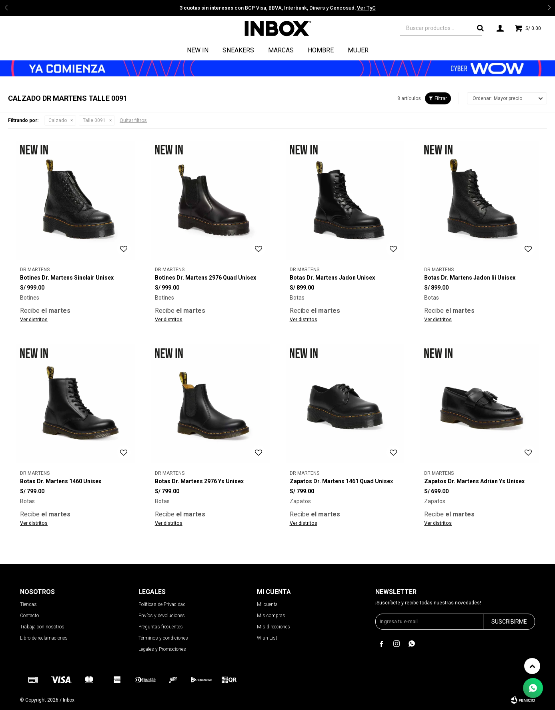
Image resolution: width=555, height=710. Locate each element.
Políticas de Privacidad (162, 604)
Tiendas (28, 604)
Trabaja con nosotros (42, 627)
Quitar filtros (133, 120)
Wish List (267, 638)
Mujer (358, 50)
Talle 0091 (94, 120)
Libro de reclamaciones (44, 638)
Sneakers (238, 50)
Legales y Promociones (162, 649)
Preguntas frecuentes (160, 627)
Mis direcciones (273, 627)
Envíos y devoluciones (161, 615)
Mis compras (271, 615)
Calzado (57, 120)
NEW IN (197, 50)
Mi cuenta (267, 604)
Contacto (29, 615)
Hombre (321, 50)
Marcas (281, 50)
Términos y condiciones (163, 638)
